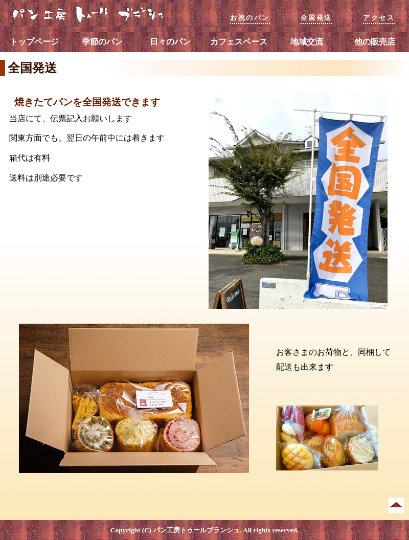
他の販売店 (374, 41)
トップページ (34, 41)
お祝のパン (250, 17)
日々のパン (170, 41)
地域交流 (306, 41)
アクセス (379, 17)
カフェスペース (238, 41)
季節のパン (102, 41)
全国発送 (316, 17)
